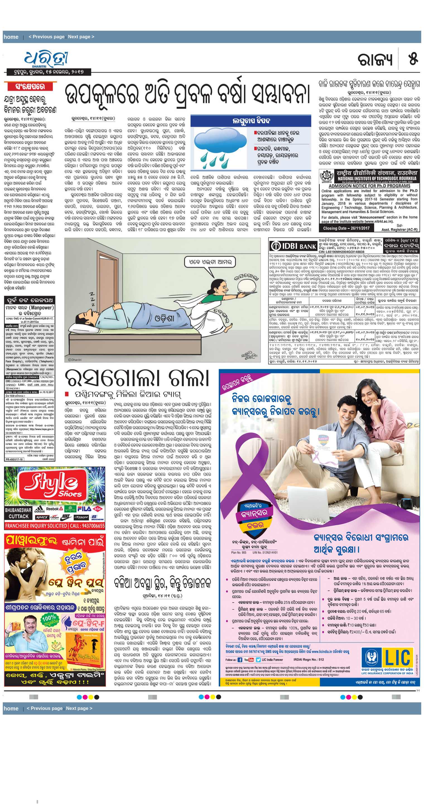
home (11, 37)
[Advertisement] (104, 15)
